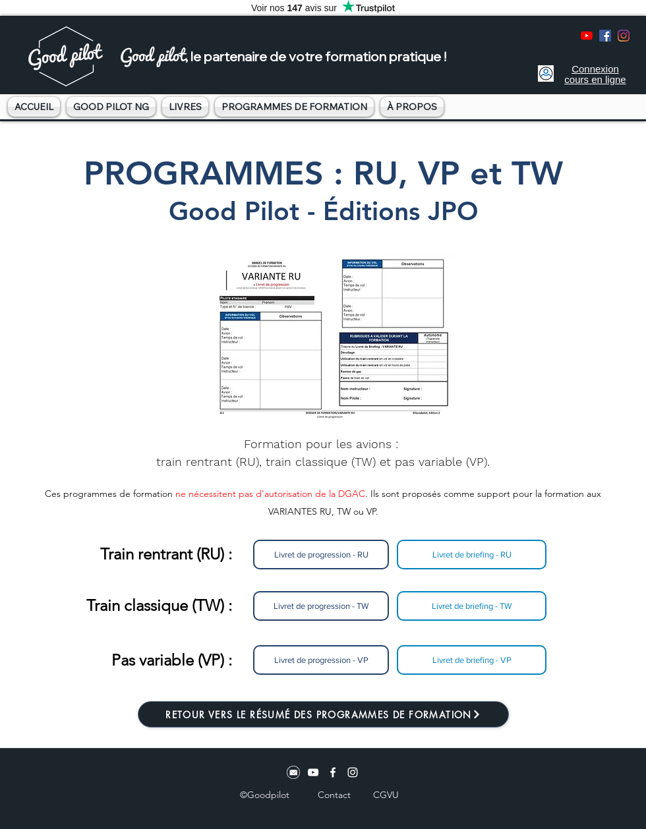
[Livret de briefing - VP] (471, 660)
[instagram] (624, 36)
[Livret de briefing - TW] (471, 606)
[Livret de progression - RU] (321, 554)
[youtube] (587, 36)
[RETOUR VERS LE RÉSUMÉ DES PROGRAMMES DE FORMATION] (323, 714)
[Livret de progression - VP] (321, 660)
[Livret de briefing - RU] (471, 554)
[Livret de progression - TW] (321, 606)
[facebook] (605, 36)
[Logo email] (293, 772)
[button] (111, 107)
